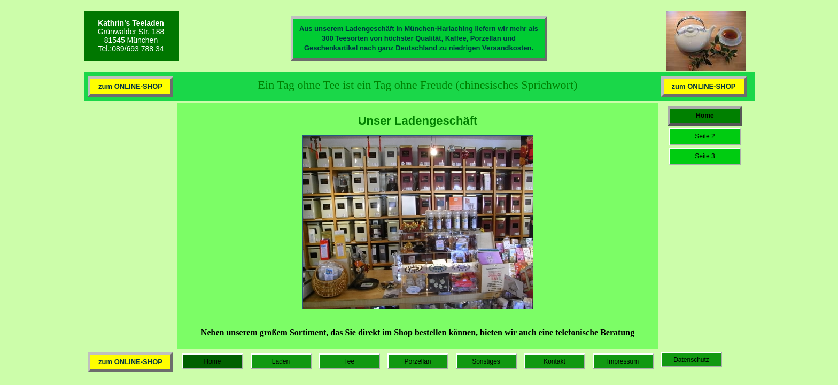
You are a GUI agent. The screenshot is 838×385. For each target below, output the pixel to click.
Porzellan (417, 361)
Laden (281, 361)
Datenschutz (691, 360)
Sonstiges (486, 361)
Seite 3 (705, 156)
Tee (349, 361)
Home (704, 115)
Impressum (623, 361)
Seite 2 (705, 136)
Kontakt (554, 361)
